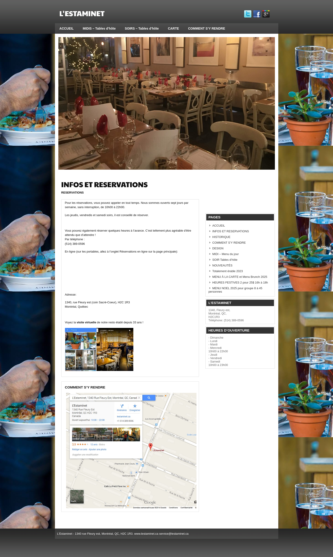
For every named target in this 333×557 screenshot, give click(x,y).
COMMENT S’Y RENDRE (206, 28)
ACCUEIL (66, 28)
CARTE (173, 28)
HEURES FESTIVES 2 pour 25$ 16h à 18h (240, 282)
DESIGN (218, 248)
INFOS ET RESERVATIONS (230, 231)
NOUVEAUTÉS (222, 265)
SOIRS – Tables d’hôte (142, 28)
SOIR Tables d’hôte (224, 259)
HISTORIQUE (221, 237)
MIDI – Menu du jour (225, 254)
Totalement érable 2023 (227, 271)
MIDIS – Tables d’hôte (99, 28)
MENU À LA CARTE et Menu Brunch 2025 (239, 276)
